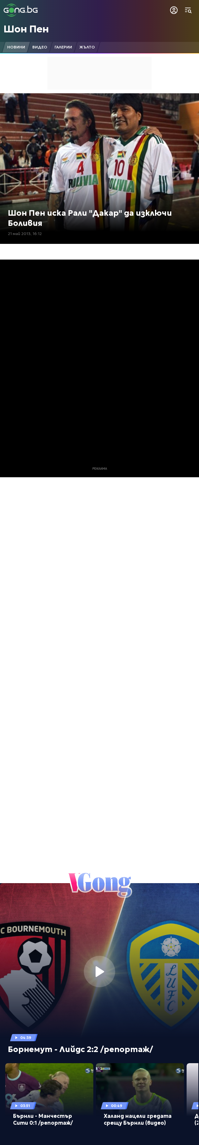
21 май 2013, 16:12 (25, 233)
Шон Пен (26, 29)
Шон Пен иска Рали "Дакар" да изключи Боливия (90, 218)
